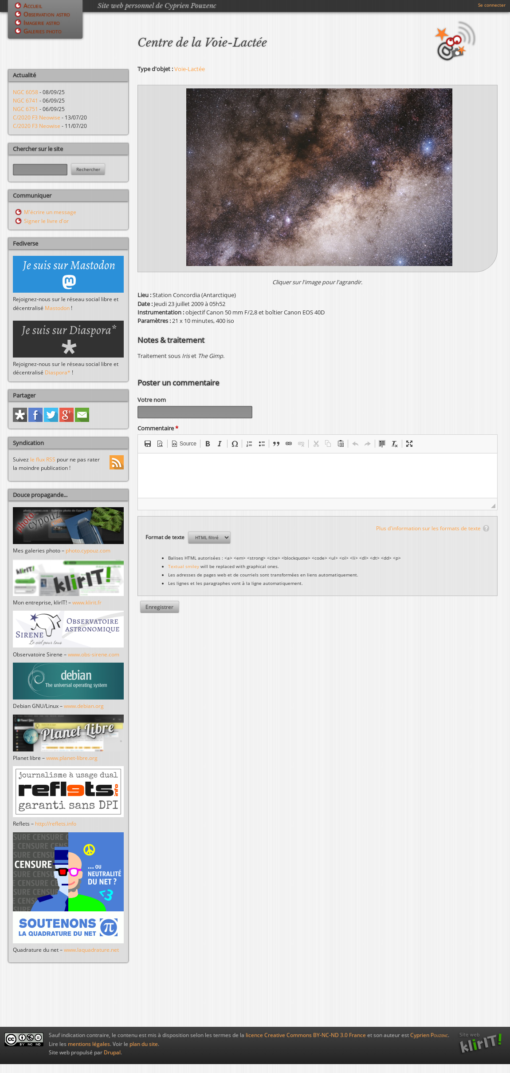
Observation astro (47, 14)
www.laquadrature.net (91, 949)
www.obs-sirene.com (93, 654)
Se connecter (492, 5)
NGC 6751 (25, 109)
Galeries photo (43, 31)
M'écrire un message (50, 212)
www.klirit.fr (87, 602)
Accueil (33, 5)
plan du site (143, 1044)
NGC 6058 (25, 92)
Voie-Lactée (189, 69)
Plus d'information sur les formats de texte (428, 529)
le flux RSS (42, 459)
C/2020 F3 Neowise (36, 117)
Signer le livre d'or (46, 221)
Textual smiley (183, 567)
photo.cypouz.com (88, 550)
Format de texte (165, 538)
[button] (147, 445)
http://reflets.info (55, 823)
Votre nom (151, 400)
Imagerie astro (42, 22)
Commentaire (157, 429)
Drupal (112, 1052)
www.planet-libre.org (72, 758)
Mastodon (57, 308)
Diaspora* (58, 372)
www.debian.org (84, 706)
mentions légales (89, 1044)
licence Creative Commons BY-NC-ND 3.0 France (306, 1035)
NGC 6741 (25, 100)
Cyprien (429, 1035)
